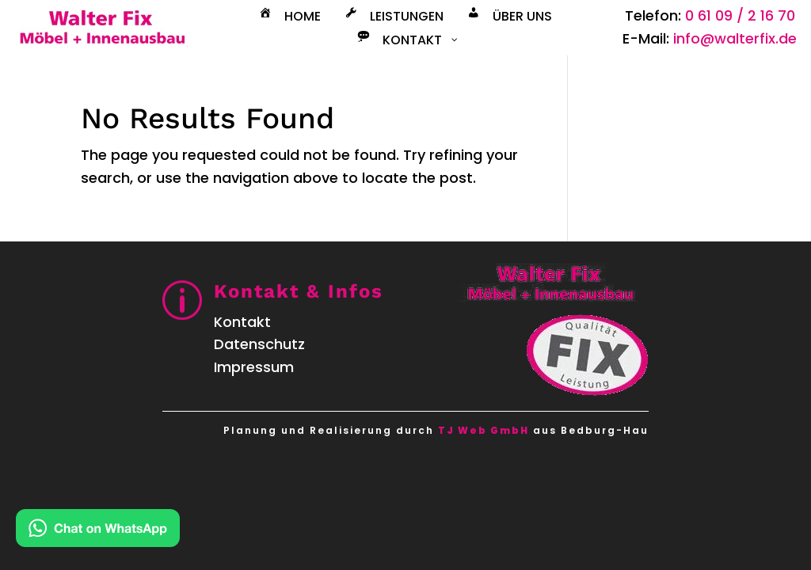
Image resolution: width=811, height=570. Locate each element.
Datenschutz (259, 344)
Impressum (254, 367)
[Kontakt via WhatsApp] (98, 531)
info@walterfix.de (735, 38)
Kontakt (242, 322)
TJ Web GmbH (483, 430)
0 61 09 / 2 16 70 (740, 15)
